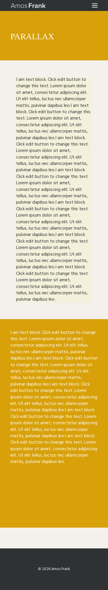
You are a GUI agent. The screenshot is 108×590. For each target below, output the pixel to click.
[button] (95, 5)
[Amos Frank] (28, 5)
